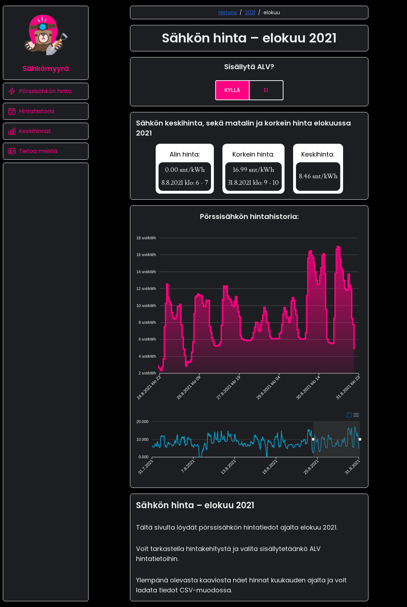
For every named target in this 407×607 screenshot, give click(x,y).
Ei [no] (266, 90)
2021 (250, 12)
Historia (227, 12)
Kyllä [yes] (232, 90)
